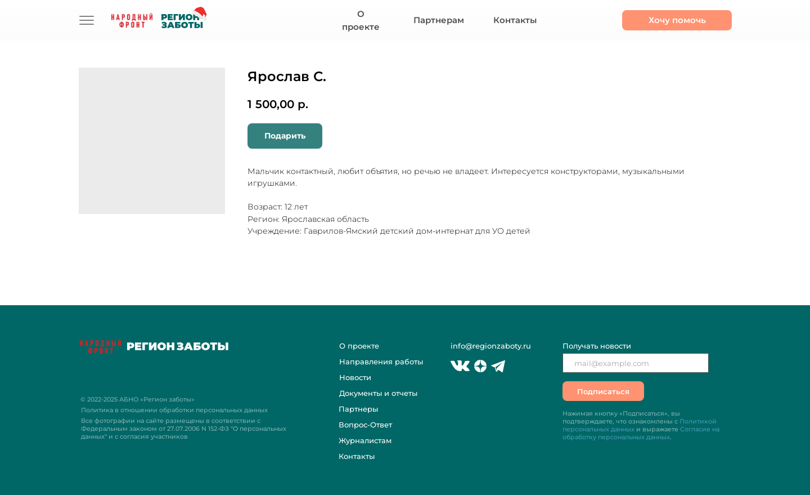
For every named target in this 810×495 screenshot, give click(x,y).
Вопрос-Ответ (365, 424)
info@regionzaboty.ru (491, 345)
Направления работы (381, 361)
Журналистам (365, 440)
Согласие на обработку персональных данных (640, 433)
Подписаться (603, 391)
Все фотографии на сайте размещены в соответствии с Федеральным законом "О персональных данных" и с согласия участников (183, 428)
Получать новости (596, 345)
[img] (86, 20)
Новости (355, 377)
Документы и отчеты (378, 393)
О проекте (359, 345)
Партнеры (358, 408)
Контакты (357, 456)
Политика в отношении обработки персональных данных (174, 410)
